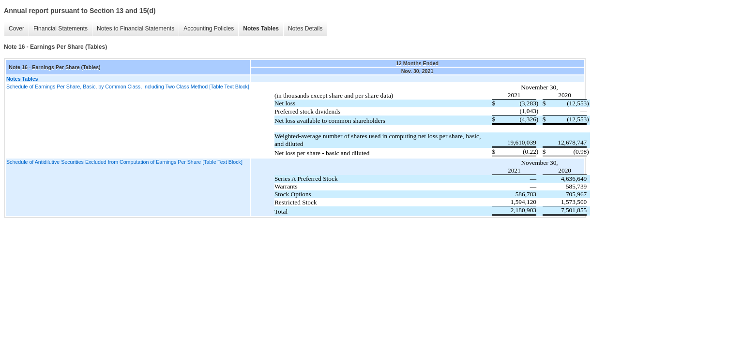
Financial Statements (60, 28)
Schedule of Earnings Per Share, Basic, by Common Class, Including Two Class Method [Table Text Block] (127, 86)
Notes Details (305, 28)
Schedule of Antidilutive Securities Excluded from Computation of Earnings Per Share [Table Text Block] (124, 162)
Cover (16, 28)
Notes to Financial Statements (135, 28)
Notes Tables (261, 28)
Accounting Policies (208, 28)
